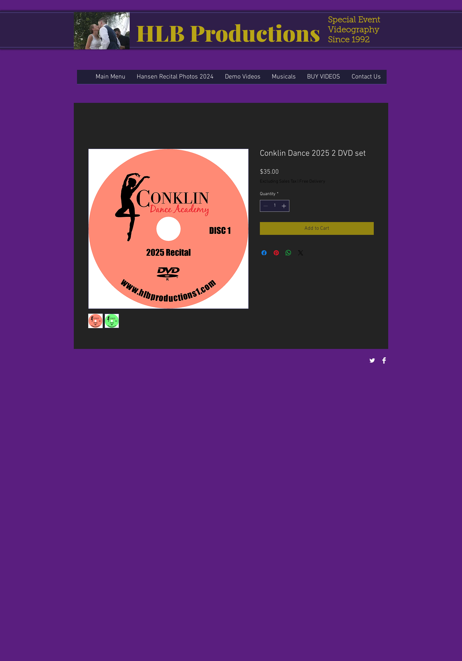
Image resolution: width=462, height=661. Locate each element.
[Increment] (284, 205)
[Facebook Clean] (384, 360)
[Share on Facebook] (264, 253)
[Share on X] (300, 253)
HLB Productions (228, 32)
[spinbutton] (274, 205)
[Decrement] (265, 205)
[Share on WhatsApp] (288, 253)
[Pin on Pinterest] (276, 253)
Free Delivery (312, 181)
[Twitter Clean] (372, 360)
